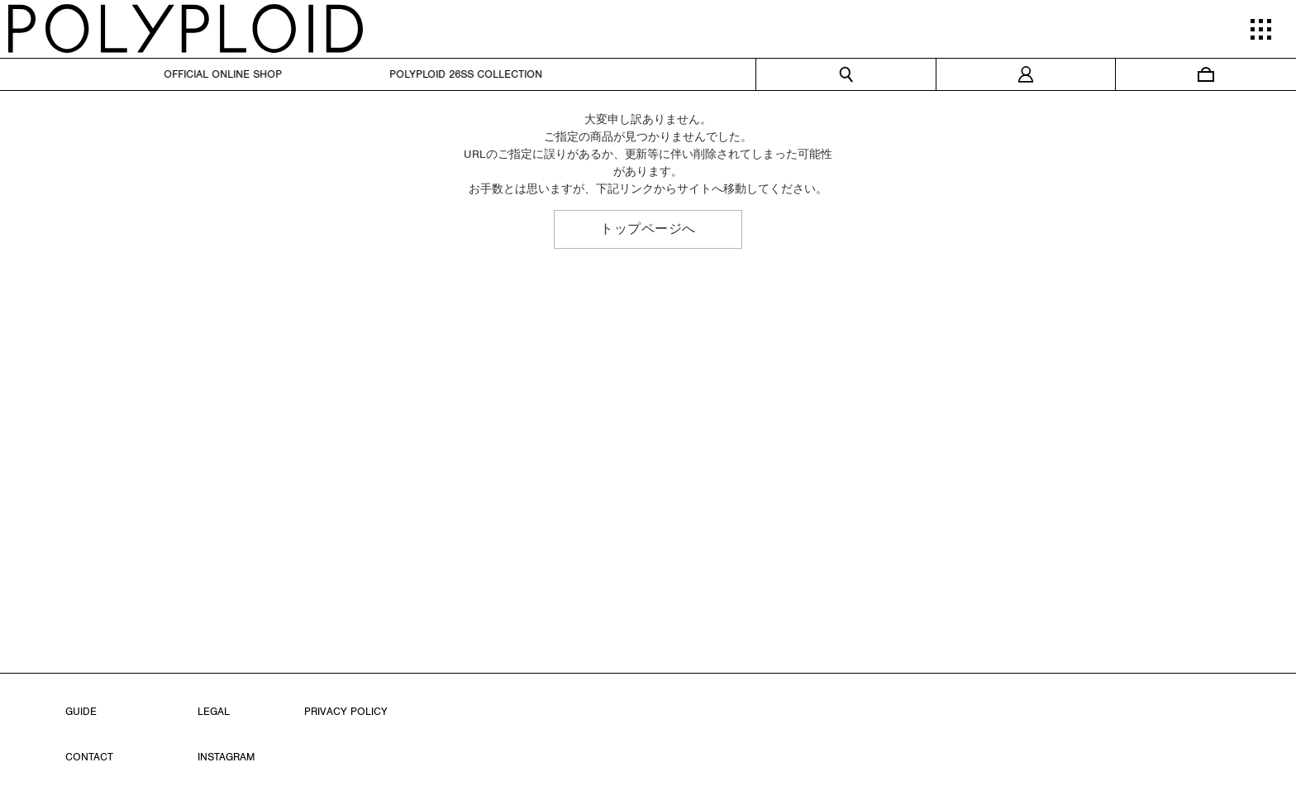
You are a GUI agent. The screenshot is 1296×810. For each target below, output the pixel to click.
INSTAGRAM (226, 757)
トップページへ (648, 229)
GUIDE (81, 711)
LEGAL (214, 711)
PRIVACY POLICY (346, 711)
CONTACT (89, 757)
